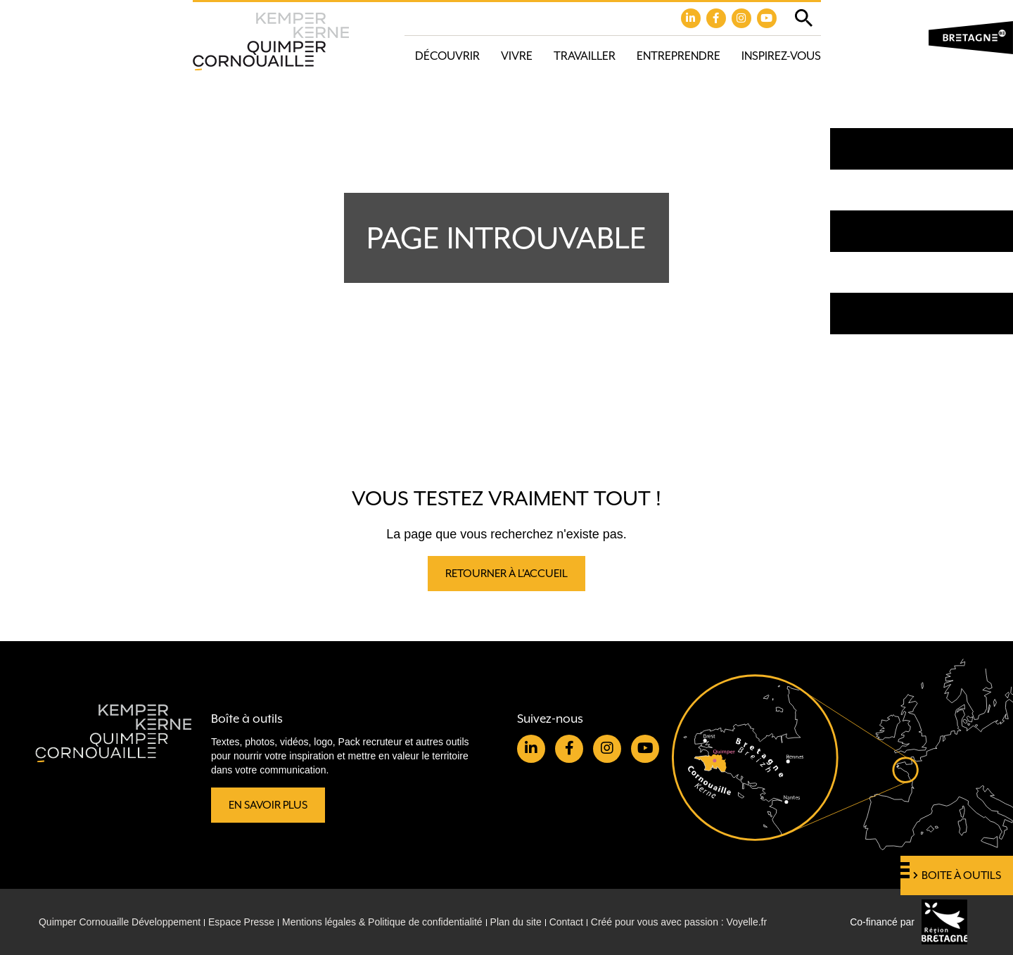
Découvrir (447, 56)
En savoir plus (268, 805)
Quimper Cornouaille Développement (119, 922)
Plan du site (516, 922)
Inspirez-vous (781, 56)
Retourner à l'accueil (506, 573)
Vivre (517, 56)
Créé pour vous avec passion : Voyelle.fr (680, 922)
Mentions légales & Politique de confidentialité (383, 922)
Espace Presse (241, 922)
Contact (567, 922)
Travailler (585, 56)
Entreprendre (678, 56)
